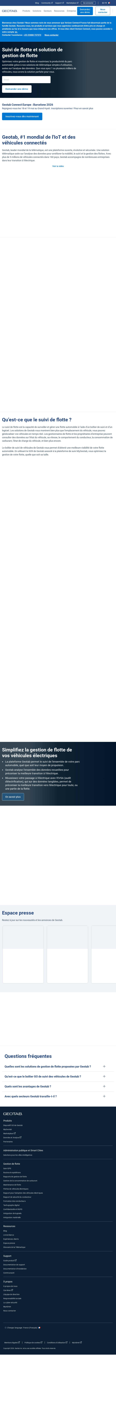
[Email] (26, 79)
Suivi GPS (7, 1168)
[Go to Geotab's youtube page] (107, 1335)
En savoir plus (13, 796)
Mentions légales (12, 1342)
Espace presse (9, 1243)
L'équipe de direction (11, 1294)
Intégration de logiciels (12, 1213)
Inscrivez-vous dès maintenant (22, 116)
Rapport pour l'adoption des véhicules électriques (23, 1193)
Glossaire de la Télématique (14, 1247)
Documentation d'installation (15, 1269)
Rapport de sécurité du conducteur (17, 1197)
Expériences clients (11, 1239)
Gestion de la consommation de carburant (20, 1181)
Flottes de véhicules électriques (15, 1189)
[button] (58, 1067)
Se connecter (88, 3)
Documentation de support (14, 1265)
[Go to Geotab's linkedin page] (99, 1335)
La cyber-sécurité (10, 1303)
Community (47, 3)
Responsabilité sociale (12, 1298)
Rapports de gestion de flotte (15, 1177)
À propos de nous (10, 1286)
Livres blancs (8, 1235)
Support (59, 3)
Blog (37, 3)
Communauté (8, 1273)
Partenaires (8, 1142)
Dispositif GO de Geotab (13, 1125)
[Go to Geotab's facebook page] (84, 1335)
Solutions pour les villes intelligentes (17, 1155)
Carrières (8, 1290)
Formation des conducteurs (14, 1201)
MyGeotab (7, 1129)
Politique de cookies (33, 1342)
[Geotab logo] (9, 11)
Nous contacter (102, 11)
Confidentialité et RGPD (12, 1209)
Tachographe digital (11, 1205)
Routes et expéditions (12, 1173)
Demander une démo (16, 89)
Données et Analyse (12, 1137)
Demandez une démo (85, 11)
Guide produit (10, 1260)
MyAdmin (7, 1307)
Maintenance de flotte (12, 1185)
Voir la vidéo (58, 166)
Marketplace (72, 3)
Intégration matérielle (12, 1217)
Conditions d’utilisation (57, 1342)
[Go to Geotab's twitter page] (92, 1335)
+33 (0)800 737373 (32, 35)
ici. (16, 32)
